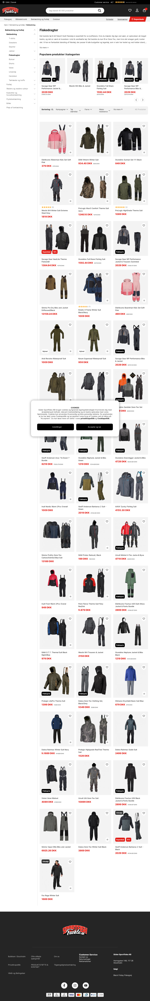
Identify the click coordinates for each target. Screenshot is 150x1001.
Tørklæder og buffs (20, 80)
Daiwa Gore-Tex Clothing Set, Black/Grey (90, 702)
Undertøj (20, 72)
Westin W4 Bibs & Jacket (79, 86)
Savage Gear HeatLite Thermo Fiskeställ (54, 260)
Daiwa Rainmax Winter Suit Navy (55, 750)
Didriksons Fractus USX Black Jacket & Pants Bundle (127, 799)
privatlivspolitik (88, 418)
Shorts (11, 63)
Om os (56, 956)
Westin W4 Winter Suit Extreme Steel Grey (55, 211)
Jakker (20, 51)
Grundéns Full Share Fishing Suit (105, 87)
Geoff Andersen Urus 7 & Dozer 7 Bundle (55, 459)
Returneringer (84, 959)
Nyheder (109, 19)
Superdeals (138, 19)
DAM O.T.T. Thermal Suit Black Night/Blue (54, 653)
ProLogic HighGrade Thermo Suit (129, 210)
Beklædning (30, 25)
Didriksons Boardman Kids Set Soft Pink (130, 309)
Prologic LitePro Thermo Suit (53, 701)
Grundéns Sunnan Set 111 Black (128, 160)
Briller (19, 103)
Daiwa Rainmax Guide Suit (126, 750)
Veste (20, 68)
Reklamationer (85, 961)
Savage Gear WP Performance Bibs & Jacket (132, 87)
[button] (129, 2)
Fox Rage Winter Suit (50, 895)
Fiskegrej (8, 19)
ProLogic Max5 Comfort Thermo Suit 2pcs (93, 209)
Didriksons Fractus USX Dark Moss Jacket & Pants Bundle (130, 605)
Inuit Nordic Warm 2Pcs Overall (55, 506)
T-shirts (12, 38)
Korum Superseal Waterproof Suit (92, 358)
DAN (10, 2)
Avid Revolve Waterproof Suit (54, 358)
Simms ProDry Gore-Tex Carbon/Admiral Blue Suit (52, 556)
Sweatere (20, 42)
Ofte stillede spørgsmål (36, 957)
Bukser (20, 59)
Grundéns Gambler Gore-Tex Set (128, 407)
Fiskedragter (14, 55)
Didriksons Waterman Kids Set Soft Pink (56, 161)
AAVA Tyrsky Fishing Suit (125, 506)
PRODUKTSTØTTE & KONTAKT (39, 966)
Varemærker (122, 19)
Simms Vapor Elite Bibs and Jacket (56, 847)
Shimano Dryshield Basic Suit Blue (129, 701)
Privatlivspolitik (14, 965)
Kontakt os (83, 957)
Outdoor (56, 19)
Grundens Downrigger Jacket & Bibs (130, 458)
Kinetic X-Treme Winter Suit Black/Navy (89, 311)
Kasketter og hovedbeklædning (19, 94)
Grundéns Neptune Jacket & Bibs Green (92, 459)
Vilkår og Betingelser (16, 973)
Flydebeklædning (19, 99)
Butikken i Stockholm (16, 956)
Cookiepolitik (103, 418)
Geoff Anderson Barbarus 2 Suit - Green (92, 507)
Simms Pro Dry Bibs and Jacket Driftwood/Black (55, 309)
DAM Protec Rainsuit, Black (89, 555)
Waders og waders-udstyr (19, 88)
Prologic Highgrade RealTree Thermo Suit (93, 751)
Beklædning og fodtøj (40, 19)
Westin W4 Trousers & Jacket (90, 652)
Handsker (13, 76)
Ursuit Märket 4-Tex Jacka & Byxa (129, 555)
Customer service (101, 2)
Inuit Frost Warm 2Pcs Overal (54, 604)
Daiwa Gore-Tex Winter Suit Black (92, 847)
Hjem (6, 25)
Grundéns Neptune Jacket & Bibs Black (129, 653)
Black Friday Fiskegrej (122, 975)
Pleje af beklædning (14, 107)
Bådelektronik (21, 19)
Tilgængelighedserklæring (65, 965)
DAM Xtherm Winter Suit (88, 160)
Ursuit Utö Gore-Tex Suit (88, 798)
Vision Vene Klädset (50, 798)
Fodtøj (19, 84)
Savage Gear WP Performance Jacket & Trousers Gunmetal (51, 87)
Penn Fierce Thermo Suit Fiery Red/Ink (90, 605)
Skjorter (12, 47)
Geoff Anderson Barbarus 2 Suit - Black (129, 848)
